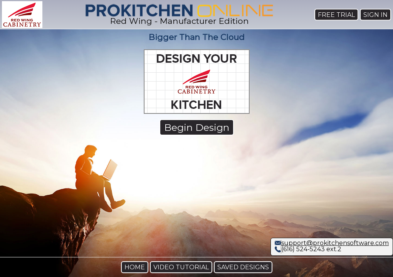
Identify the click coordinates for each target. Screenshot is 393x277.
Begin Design (196, 127)
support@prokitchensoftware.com (335, 243)
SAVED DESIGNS (243, 267)
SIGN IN (375, 14)
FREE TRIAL (336, 14)
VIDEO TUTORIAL (181, 267)
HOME (134, 267)
